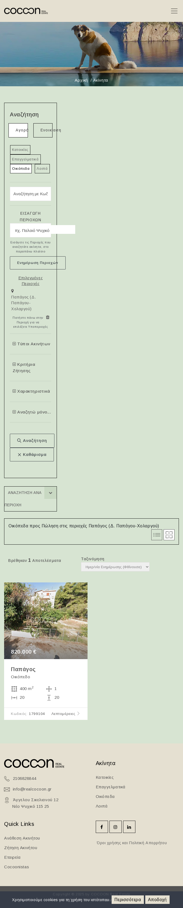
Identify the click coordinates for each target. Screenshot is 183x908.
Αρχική (81, 80)
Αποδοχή (157, 899)
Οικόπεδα (21, 168)
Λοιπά (42, 168)
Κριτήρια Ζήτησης (24, 367)
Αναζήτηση (32, 440)
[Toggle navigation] (174, 11)
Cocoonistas (16, 866)
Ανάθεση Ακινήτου (22, 838)
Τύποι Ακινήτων (31, 343)
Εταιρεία (12, 857)
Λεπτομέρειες (66, 714)
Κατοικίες (20, 150)
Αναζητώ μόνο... (32, 412)
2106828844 (24, 778)
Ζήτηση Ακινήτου (20, 847)
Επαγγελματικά (25, 159)
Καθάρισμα (32, 454)
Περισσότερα (127, 899)
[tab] (30, 301)
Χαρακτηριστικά (31, 391)
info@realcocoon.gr (32, 789)
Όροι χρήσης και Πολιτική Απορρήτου (131, 843)
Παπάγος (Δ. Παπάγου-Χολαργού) (23, 303)
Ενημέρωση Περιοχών (37, 263)
